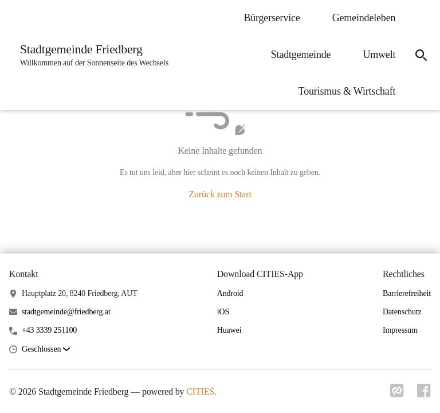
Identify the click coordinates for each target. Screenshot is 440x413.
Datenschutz (402, 311)
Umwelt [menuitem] (378, 54)
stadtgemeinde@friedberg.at (66, 311)
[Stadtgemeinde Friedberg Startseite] (91, 55)
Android (230, 293)
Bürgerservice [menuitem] (270, 18)
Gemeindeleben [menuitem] (362, 18)
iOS (223, 311)
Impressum (400, 330)
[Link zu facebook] (424, 394)
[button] (46, 350)
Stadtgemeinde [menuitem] (299, 54)
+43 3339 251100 (49, 330)
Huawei (229, 330)
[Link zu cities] (396, 394)
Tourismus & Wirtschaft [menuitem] (345, 91)
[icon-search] (420, 55)
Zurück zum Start (219, 194)
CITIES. (201, 391)
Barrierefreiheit (407, 293)
